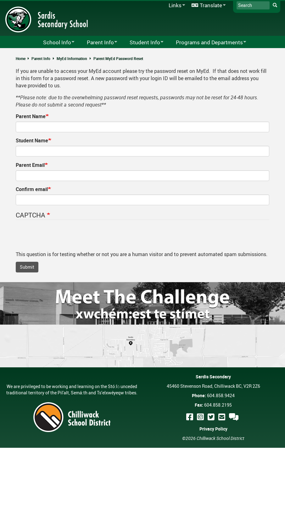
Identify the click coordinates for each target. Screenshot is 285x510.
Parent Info (40, 58)
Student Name (32, 140)
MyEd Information (72, 58)
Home (20, 58)
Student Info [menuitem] (142, 43)
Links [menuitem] (175, 5)
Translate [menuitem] (207, 5)
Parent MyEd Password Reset (118, 58)
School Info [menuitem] (55, 43)
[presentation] (63, 238)
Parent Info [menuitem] (98, 43)
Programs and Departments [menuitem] (207, 43)
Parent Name (31, 116)
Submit (27, 267)
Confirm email (32, 189)
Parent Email (30, 165)
